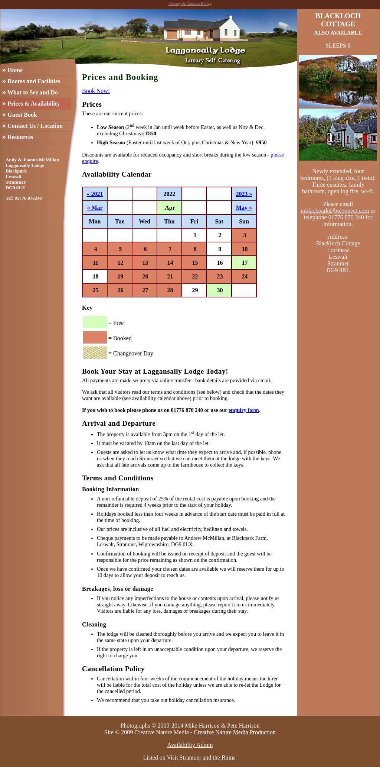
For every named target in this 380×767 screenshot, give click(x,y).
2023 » (244, 194)
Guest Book (19, 114)
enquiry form (244, 410)
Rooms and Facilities (31, 80)
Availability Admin (190, 745)
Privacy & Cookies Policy (190, 3)
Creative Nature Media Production (235, 732)
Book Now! (96, 91)
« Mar (94, 207)
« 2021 (95, 194)
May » (244, 207)
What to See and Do (30, 91)
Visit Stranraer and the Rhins (201, 757)
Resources (17, 136)
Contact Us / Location (32, 125)
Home (12, 69)
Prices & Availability (31, 103)
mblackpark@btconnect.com (335, 210)
